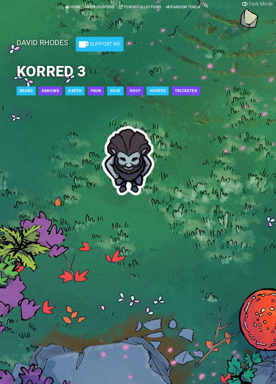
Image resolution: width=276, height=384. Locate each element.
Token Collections (140, 7)
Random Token (183, 7)
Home (73, 7)
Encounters (99, 7)
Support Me (100, 44)
